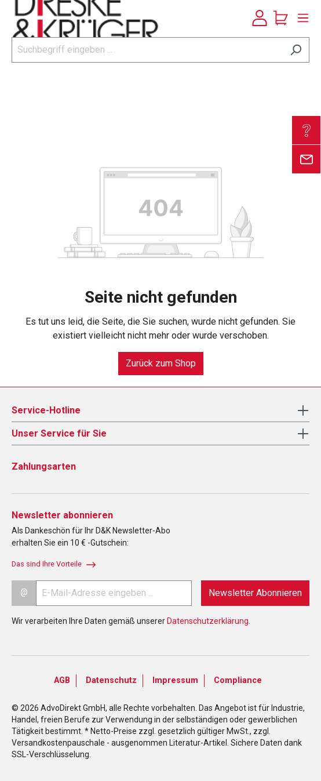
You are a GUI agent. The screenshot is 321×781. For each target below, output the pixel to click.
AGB (62, 680)
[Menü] (300, 18)
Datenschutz (111, 680)
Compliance (238, 680)
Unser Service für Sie (59, 433)
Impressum (175, 680)
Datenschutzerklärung (208, 621)
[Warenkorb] (280, 18)
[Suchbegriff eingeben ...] (147, 50)
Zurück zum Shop (161, 363)
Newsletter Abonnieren (255, 592)
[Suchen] (295, 50)
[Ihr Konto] (260, 18)
